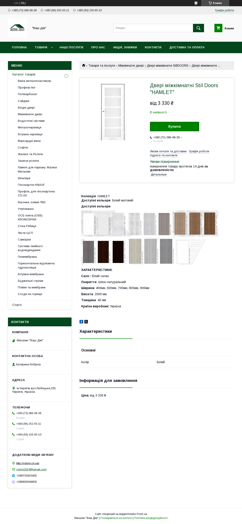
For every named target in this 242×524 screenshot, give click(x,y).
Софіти (23, 147)
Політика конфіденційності (151, 518)
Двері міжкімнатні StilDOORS (167, 65)
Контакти (153, 47)
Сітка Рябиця (27, 226)
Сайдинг (24, 101)
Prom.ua (142, 514)
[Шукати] (198, 28)
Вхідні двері (26, 107)
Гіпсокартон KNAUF (31, 184)
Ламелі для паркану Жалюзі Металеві (37, 169)
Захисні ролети (28, 160)
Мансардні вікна (29, 141)
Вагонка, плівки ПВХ (32, 202)
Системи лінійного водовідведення (30, 248)
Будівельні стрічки (30, 280)
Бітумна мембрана (31, 274)
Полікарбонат (27, 94)
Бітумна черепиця (30, 134)
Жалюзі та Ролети (30, 154)
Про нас (98, 47)
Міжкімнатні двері (131, 65)
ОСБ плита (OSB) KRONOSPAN (30, 217)
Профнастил (26, 87)
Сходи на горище (30, 294)
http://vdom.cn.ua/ (27, 463)
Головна (19, 47)
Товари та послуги (101, 65)
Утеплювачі (26, 208)
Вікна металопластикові (34, 81)
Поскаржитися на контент (116, 518)
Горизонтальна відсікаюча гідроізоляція (36, 265)
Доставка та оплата (186, 47)
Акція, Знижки (125, 47)
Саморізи (24, 239)
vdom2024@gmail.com (31, 469)
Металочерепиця (29, 127)
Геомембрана (27, 256)
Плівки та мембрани (31, 287)
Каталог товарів (23, 74)
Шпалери (24, 178)
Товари (41, 47)
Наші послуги (71, 47)
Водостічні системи (31, 120)
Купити (174, 126)
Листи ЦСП (25, 233)
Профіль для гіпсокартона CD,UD (36, 193)
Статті (17, 305)
